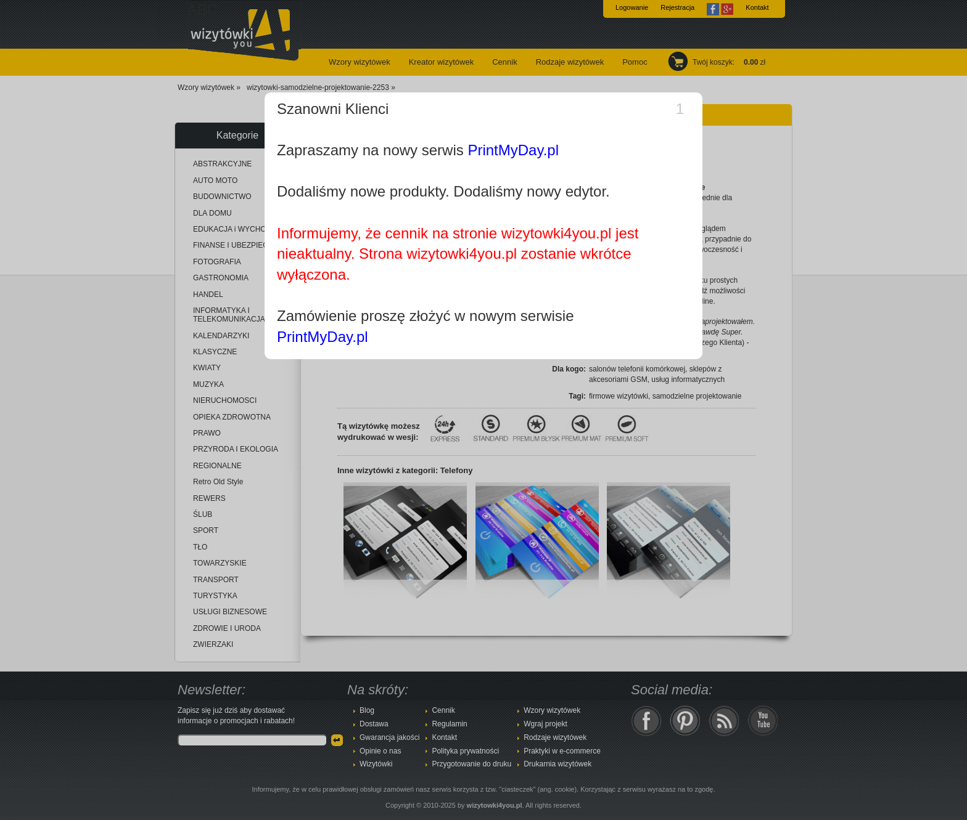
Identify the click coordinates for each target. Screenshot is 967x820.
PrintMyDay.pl (513, 150)
